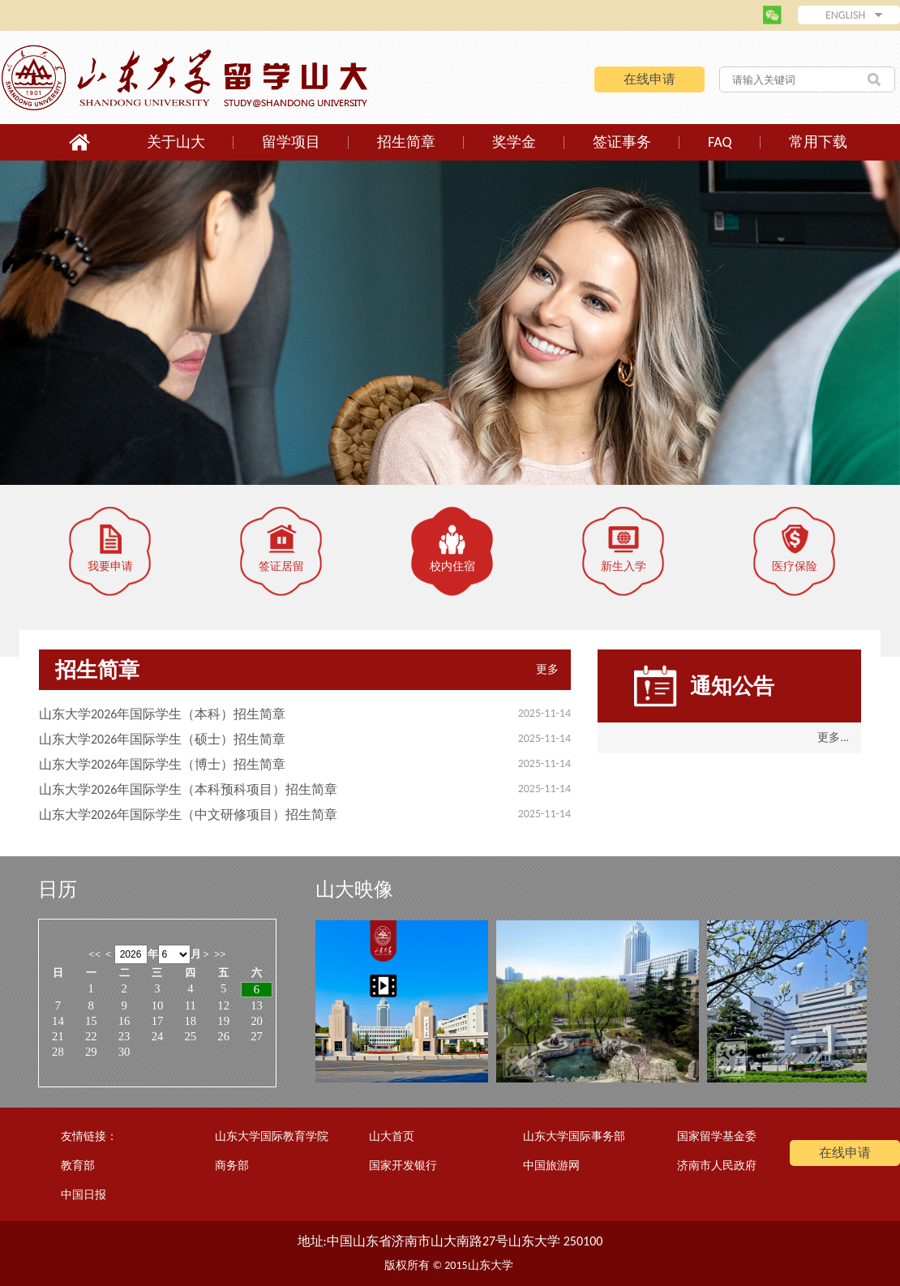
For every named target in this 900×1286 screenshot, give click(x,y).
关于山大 (176, 142)
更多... (833, 737)
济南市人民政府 (716, 1165)
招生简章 (406, 142)
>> (220, 954)
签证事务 (622, 142)
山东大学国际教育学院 (271, 1136)
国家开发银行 (403, 1165)
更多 (547, 669)
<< (94, 954)
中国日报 (83, 1195)
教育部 (78, 1165)
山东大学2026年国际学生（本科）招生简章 (162, 714)
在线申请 (649, 79)
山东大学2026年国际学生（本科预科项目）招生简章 (188, 789)
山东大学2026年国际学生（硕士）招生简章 (162, 739)
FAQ (720, 142)
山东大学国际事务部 (574, 1136)
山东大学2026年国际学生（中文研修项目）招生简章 (188, 814)
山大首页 (391, 1136)
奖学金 (514, 142)
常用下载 (818, 142)
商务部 (232, 1165)
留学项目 (291, 142)
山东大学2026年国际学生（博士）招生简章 (162, 764)
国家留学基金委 (716, 1136)
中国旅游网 (551, 1165)
